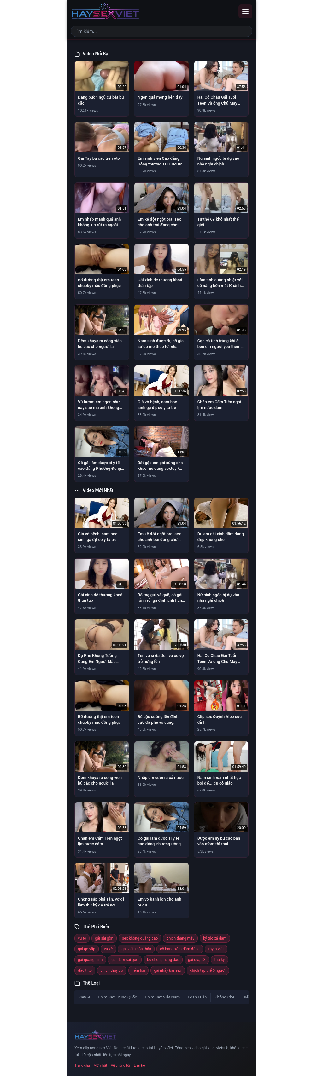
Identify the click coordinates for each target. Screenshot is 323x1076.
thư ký (219, 960)
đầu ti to (85, 970)
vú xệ (108, 949)
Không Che (224, 997)
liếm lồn (138, 970)
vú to (82, 938)
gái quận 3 (196, 960)
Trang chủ (82, 1065)
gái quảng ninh (90, 960)
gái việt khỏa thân (136, 949)
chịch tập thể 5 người (208, 970)
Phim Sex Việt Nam (162, 997)
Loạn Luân (197, 997)
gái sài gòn (104, 938)
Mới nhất (100, 1065)
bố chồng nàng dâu (163, 960)
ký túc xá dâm (214, 938)
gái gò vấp (86, 949)
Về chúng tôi (120, 1065)
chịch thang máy (180, 938)
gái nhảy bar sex (167, 970)
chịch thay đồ (112, 970)
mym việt (216, 949)
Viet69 (84, 997)
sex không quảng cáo (140, 938)
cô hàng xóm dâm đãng (180, 949)
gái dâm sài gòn (124, 960)
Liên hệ (139, 1065)
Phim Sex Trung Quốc (117, 997)
